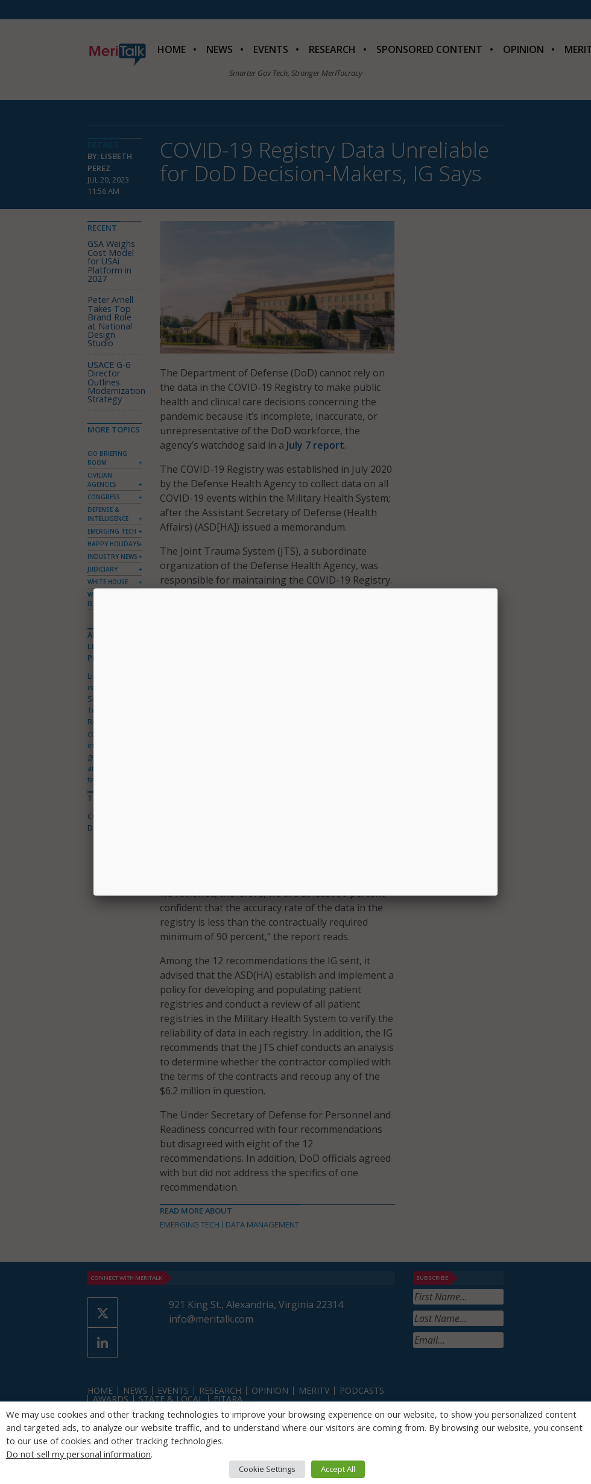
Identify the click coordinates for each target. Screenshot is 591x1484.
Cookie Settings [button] (267, 1469)
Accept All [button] (338, 1469)
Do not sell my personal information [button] (78, 1454)
